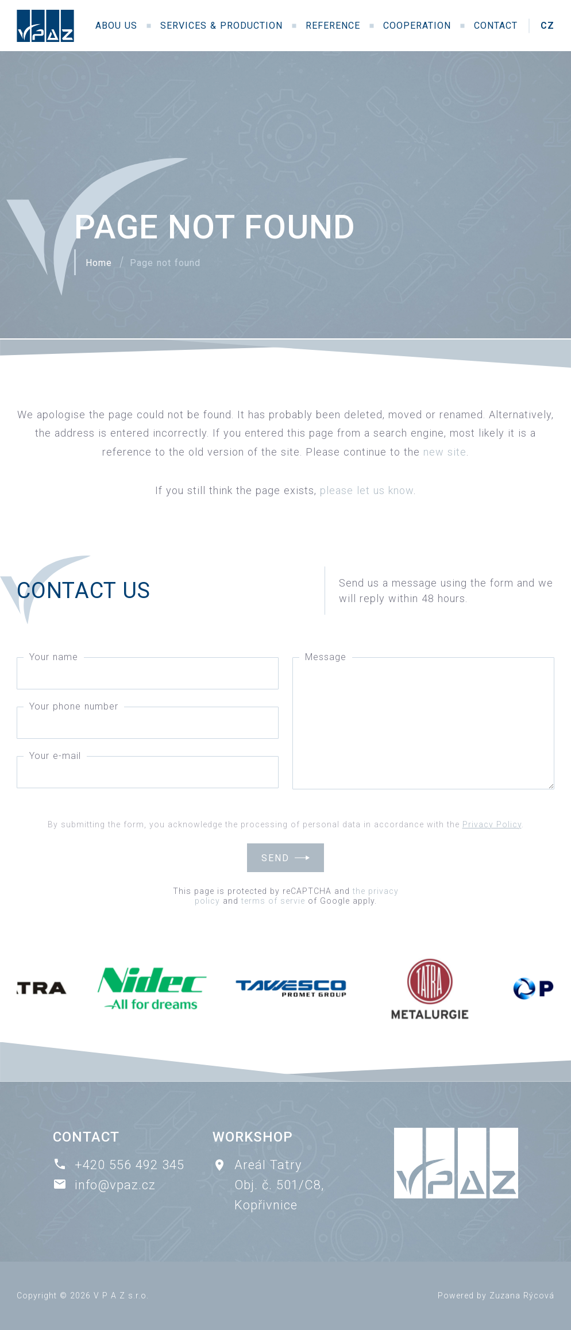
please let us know (367, 490)
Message (325, 656)
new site (444, 452)
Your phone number (73, 706)
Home (99, 263)
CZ (547, 25)
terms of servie (273, 900)
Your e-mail (55, 755)
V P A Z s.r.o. (121, 1295)
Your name (53, 656)
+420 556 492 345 (129, 1165)
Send (275, 858)
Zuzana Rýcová (521, 1295)
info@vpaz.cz (115, 1185)
